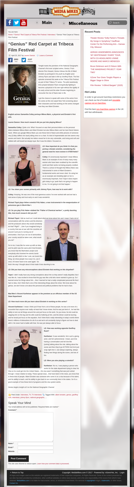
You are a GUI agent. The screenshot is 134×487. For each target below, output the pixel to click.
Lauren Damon (29, 55)
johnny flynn (24, 397)
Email (11, 447)
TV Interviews (37, 395)
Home (10, 35)
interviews (16, 397)
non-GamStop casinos (105, 109)
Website (11, 451)
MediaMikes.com (78, 472)
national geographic (37, 397)
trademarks (106, 481)
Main (43, 22)
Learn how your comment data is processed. (53, 464)
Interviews (51, 35)
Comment (12, 410)
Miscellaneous (79, 23)
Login (122, 472)
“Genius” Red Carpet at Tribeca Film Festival (30, 35)
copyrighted (90, 481)
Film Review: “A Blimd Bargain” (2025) (106, 85)
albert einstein (60, 395)
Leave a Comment (46, 55)
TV (30, 395)
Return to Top (17, 472)
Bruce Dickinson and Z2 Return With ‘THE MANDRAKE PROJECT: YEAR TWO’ (105, 69)
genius (68, 395)
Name (11, 443)
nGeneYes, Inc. (111, 472)
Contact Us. (14, 483)
